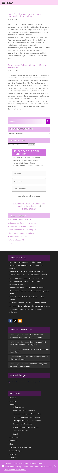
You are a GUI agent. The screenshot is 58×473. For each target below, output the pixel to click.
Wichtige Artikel (18, 407)
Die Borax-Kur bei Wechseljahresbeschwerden (26, 271)
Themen (12, 405)
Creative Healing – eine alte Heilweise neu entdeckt (28, 275)
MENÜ (9, 2)
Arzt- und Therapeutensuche (20, 447)
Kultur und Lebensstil (16, 240)
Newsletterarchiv (33, 206)
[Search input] (26, 121)
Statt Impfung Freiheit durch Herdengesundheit (26, 287)
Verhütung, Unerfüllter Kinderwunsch (22, 223)
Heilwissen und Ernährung (17, 236)
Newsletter (13, 454)
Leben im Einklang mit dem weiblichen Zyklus (26, 262)
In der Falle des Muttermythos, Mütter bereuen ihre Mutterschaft (25, 15)
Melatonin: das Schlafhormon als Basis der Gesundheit (29, 306)
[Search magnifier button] (47, 121)
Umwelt (11, 243)
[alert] (29, 382)
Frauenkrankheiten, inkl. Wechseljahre (22, 230)
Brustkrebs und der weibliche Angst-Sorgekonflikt (27, 303)
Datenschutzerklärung (12, 467)
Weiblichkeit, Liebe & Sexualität (19, 220)
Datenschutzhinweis (29, 209)
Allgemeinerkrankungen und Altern (21, 233)
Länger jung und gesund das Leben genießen (26, 278)
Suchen (31, 145)
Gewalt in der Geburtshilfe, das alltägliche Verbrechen (27, 66)
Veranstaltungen (15, 451)
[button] (10, 320)
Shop (11, 444)
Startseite (12, 398)
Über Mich (13, 401)
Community (13, 457)
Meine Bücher (14, 437)
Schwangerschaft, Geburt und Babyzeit (22, 226)
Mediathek (13, 441)
